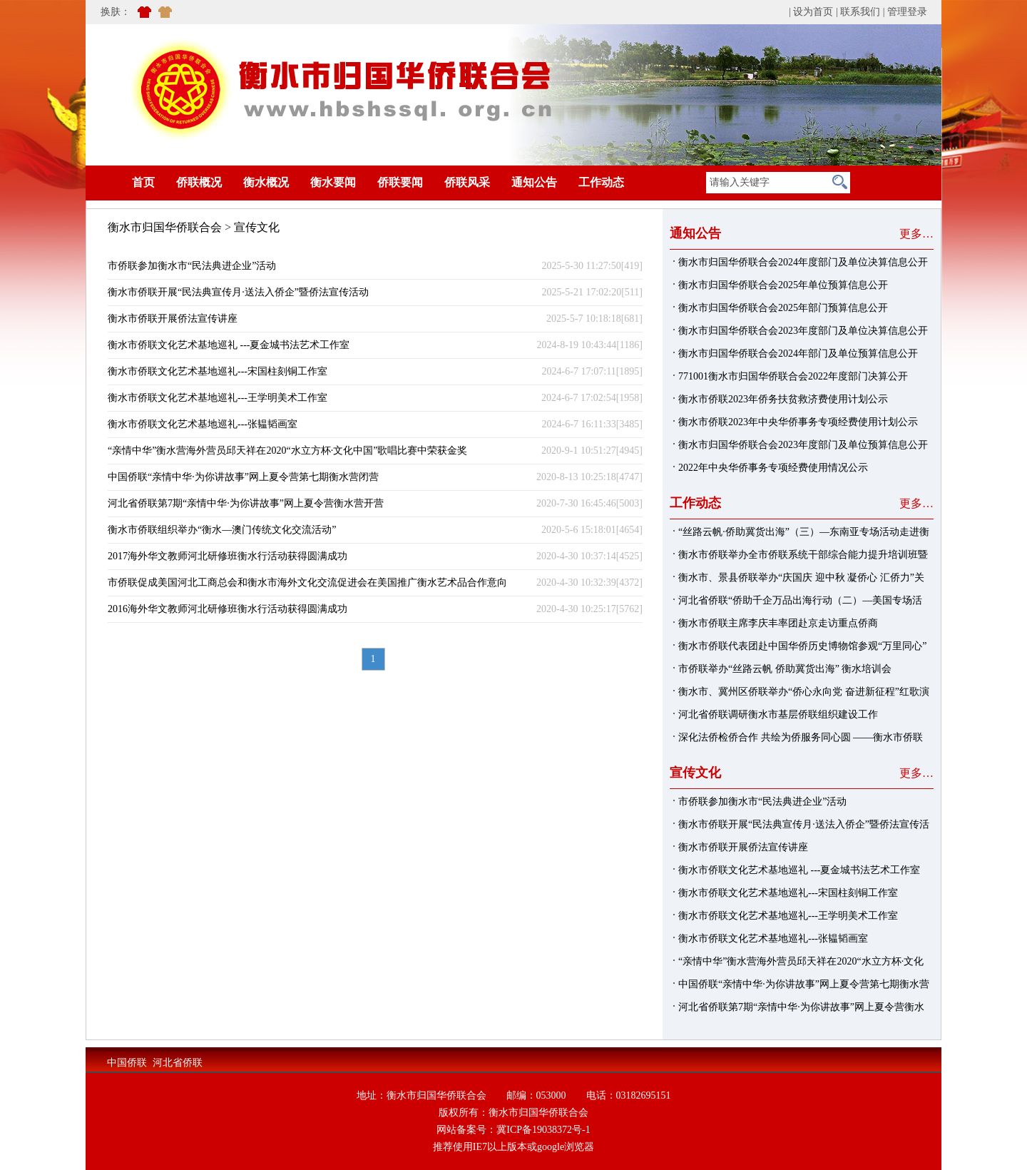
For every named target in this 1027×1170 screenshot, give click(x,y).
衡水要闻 (333, 182)
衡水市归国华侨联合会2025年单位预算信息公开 (783, 285)
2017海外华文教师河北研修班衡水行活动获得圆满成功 (227, 556)
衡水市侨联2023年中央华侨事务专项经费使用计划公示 (798, 422)
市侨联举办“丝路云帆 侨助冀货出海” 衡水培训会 (784, 668)
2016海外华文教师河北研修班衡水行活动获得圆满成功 (227, 609)
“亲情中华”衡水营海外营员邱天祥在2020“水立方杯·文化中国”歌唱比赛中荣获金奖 (287, 450)
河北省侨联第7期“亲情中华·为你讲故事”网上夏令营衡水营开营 (246, 503)
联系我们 (860, 11)
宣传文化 (257, 227)
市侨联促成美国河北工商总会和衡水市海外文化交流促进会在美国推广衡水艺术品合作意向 (307, 582)
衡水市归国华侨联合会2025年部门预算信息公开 (783, 307)
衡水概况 (266, 182)
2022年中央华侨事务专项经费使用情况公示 (773, 467)
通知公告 (534, 182)
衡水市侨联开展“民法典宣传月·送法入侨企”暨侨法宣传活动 (238, 292)
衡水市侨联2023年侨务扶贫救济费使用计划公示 (783, 399)
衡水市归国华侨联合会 (165, 227)
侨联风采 (467, 182)
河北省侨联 (178, 1062)
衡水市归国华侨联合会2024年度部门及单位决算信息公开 (803, 262)
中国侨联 (127, 1062)
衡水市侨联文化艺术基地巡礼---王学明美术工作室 (217, 397)
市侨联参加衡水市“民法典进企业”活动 (192, 265)
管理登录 (907, 11)
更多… (916, 234)
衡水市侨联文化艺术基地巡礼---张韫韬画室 (202, 424)
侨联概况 (199, 182)
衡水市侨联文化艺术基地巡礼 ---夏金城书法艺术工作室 (229, 345)
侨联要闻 (400, 182)
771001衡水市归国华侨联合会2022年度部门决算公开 (793, 376)
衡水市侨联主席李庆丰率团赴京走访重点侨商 (778, 623)
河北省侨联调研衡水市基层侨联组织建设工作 (778, 714)
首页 (122, 182)
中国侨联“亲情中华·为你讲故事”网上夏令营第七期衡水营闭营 (243, 477)
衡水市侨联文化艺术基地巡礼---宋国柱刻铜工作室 (217, 371)
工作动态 (601, 182)
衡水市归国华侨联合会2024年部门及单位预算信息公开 (798, 353)
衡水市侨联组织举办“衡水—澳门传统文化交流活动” (222, 529)
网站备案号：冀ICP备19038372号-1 (513, 1129)
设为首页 (813, 11)
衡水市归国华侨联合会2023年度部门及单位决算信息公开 (803, 330)
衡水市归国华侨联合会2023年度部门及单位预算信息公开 (803, 444)
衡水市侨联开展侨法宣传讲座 (172, 318)
